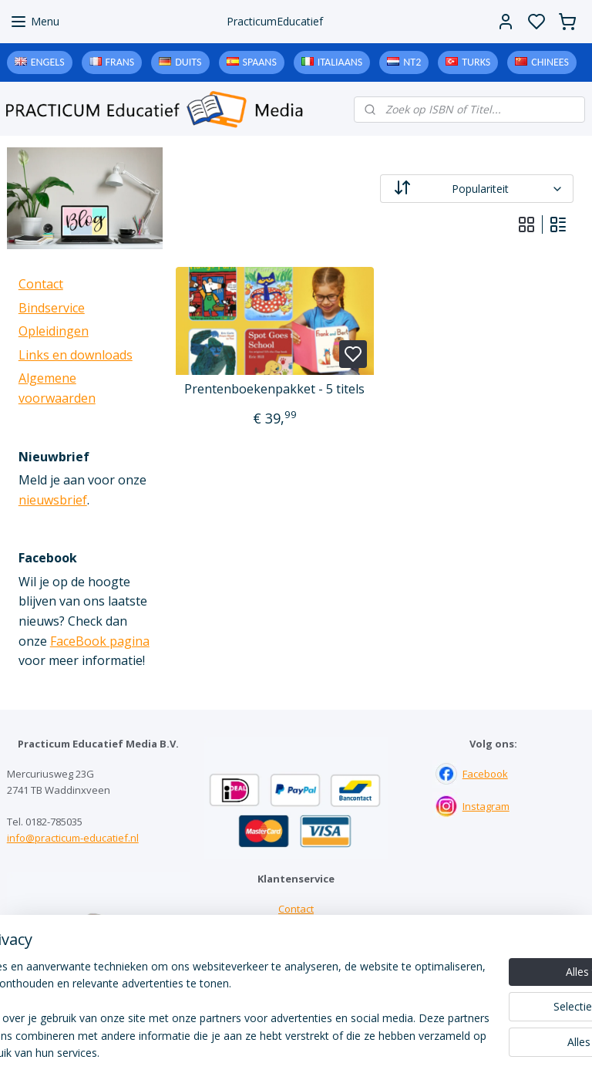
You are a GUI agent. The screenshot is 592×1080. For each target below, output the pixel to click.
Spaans (260, 62)
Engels (48, 62)
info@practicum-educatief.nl (73, 838)
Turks (476, 62)
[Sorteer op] (478, 188)
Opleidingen (53, 330)
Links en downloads (75, 354)
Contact (40, 283)
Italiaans (340, 62)
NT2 (412, 62)
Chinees (550, 62)
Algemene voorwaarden (295, 973)
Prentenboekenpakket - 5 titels (275, 389)
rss (391, 1052)
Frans (120, 62)
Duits (188, 62)
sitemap (358, 1052)
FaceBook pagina (100, 641)
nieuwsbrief (52, 499)
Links (296, 941)
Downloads (295, 957)
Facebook (485, 774)
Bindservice (51, 307)
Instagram (486, 806)
